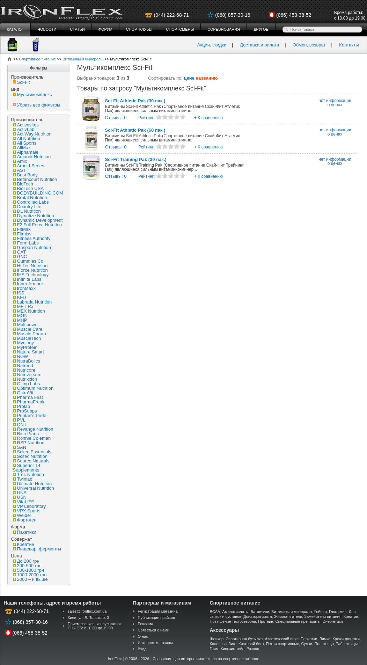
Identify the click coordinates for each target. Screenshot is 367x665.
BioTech (23, 184)
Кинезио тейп (232, 648)
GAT (19, 252)
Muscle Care (28, 329)
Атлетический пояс (281, 639)
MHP (20, 320)
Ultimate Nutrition (32, 483)
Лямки (325, 639)
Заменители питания (322, 616)
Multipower (26, 324)
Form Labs (26, 243)
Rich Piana (26, 433)
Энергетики (333, 621)
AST (19, 170)
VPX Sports (27, 510)
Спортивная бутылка (244, 639)
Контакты (349, 45)
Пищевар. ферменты (37, 548)
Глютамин (338, 611)
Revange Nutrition (33, 429)
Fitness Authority (32, 238)
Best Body (25, 174)
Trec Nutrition (28, 474)
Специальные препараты (298, 621)
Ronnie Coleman (32, 438)
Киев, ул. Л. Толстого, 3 (88, 617)
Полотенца (324, 644)
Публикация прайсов (156, 617)
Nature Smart (28, 352)
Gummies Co (28, 261)
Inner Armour (28, 283)
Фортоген (25, 519)
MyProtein (25, 347)
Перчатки (309, 639)
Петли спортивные (282, 644)
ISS (18, 292)
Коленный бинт (223, 644)
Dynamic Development (38, 220)
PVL (19, 420)
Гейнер (320, 611)
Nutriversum (27, 374)
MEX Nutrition (29, 311)
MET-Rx (23, 306)
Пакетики (24, 532)
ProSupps (25, 411)
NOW (20, 356)
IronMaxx (24, 288)
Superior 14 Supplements (27, 468)
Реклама (145, 624)
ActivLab (24, 129)
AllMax (22, 147)
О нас (143, 636)
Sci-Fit (21, 82)
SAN (20, 447)
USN (20, 497)
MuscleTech (27, 338)
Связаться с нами (153, 630)
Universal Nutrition (33, 488)
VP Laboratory (29, 506)
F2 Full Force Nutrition (37, 224)
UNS (20, 492)
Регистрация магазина (158, 611)
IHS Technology (31, 274)
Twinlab (22, 479)
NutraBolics (26, 361)
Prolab (21, 406)
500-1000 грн (28, 570)
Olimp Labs (26, 383)
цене (189, 78)
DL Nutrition (27, 211)
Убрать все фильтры (36, 105)
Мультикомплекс (32, 94)
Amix (20, 161)
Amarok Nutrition (32, 156)
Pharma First (28, 397)
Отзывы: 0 (116, 117)
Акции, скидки (212, 45)
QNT (20, 424)
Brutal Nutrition (30, 197)
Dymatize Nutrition (33, 215)
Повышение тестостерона (233, 621)
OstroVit (23, 392)
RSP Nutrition (29, 442)
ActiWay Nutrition (32, 134)
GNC (20, 256)
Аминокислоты (235, 611)
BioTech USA (28, 188)
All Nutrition (26, 138)
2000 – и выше (30, 579)
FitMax (22, 229)
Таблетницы (347, 644)
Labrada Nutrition (32, 302)
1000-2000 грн (30, 574)
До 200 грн (26, 561)
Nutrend (23, 365)
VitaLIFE (24, 501)
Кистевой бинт (251, 644)
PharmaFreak (29, 401)
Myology (23, 342)
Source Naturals (31, 460)
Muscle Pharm (29, 333)
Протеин (265, 621)
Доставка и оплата (259, 45)
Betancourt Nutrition (35, 179)
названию (207, 78)
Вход (142, 649)
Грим (214, 648)
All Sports (25, 143)
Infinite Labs (27, 279)
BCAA (215, 611)
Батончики (260, 611)
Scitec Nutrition (30, 456)
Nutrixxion (25, 379)
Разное (253, 648)
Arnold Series (28, 165)
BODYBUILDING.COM (38, 193)
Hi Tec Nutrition (30, 265)
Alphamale (25, 152)
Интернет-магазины (155, 643)
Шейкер (217, 639)
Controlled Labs (31, 202)
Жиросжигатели (288, 616)
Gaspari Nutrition (32, 247)
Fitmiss (22, 233)
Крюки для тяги (346, 639)
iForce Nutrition (30, 270)
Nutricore (24, 370)
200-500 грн (27, 565)
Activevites (26, 124)
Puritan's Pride (29, 415)
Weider (22, 515)
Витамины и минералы (291, 611)
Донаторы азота (257, 616)
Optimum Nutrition (33, 388)
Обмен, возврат (309, 45)
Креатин (23, 544)
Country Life (27, 206)
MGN (20, 315)
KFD (19, 297)
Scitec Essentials (32, 451)
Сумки (306, 644)
